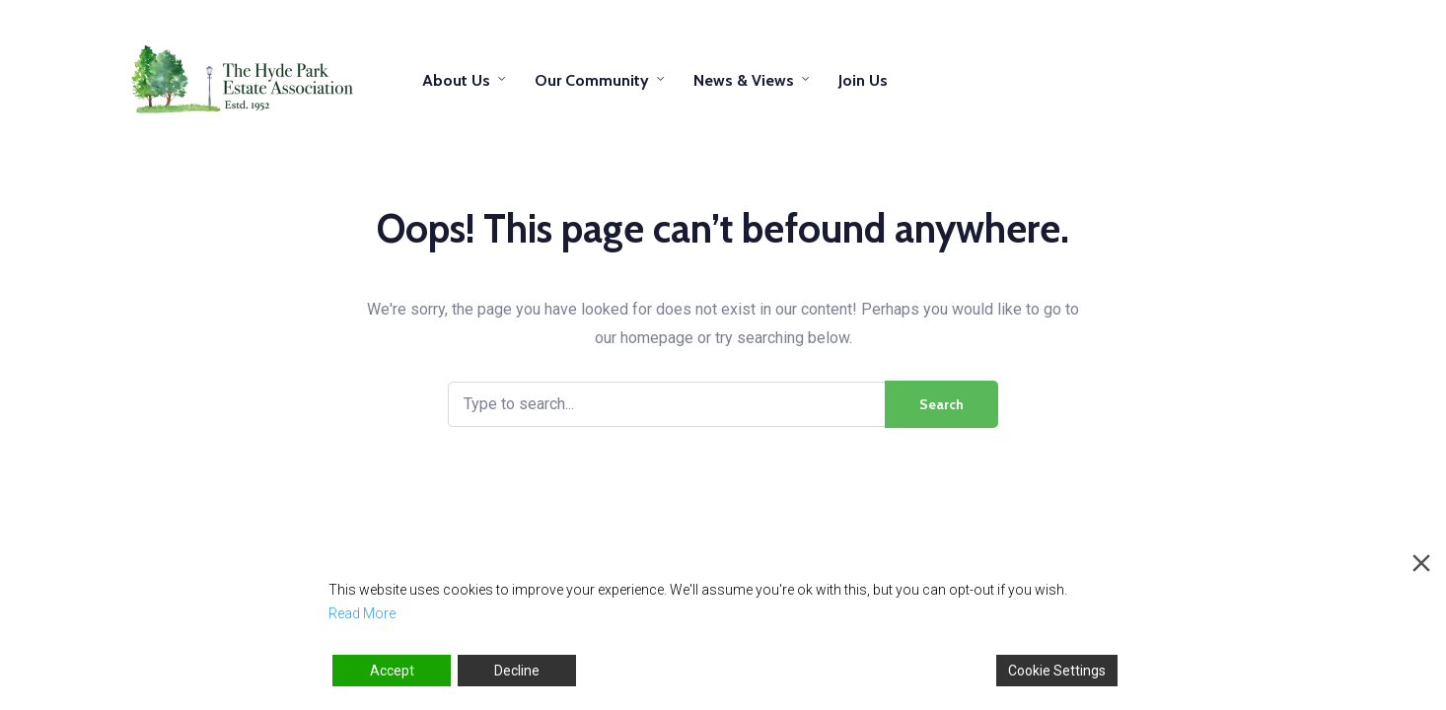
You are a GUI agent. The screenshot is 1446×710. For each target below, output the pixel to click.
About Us (456, 80)
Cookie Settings (1057, 670)
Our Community (592, 80)
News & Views (743, 80)
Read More (362, 613)
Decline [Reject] (517, 670)
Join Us (863, 80)
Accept (392, 670)
